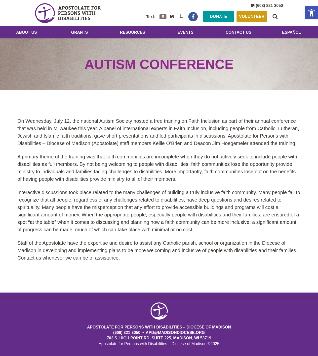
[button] (311, 12)
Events (186, 32)
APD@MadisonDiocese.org (175, 332)
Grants (79, 32)
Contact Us (238, 32)
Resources (132, 32)
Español (291, 32)
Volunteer (251, 16)
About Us (26, 32)
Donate (218, 16)
